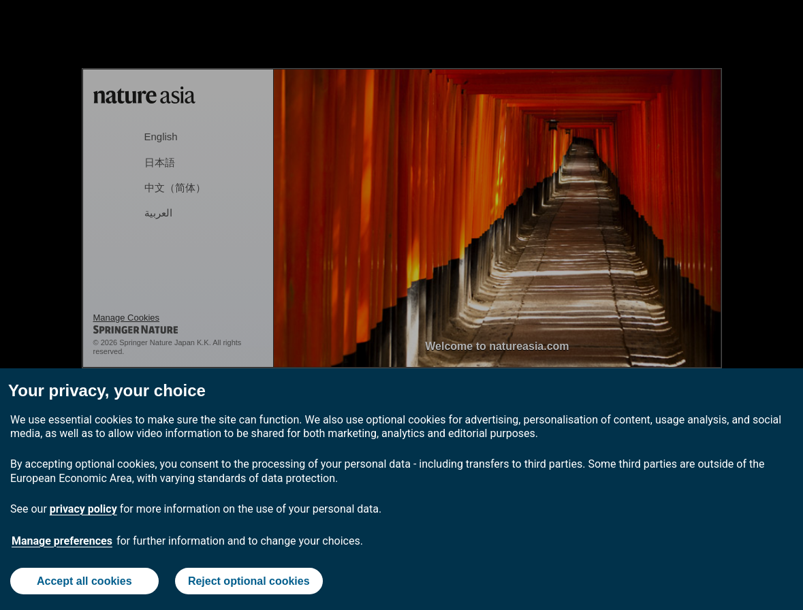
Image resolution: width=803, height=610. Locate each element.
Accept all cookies (84, 581)
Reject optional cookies (249, 581)
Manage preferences (62, 540)
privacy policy (83, 508)
